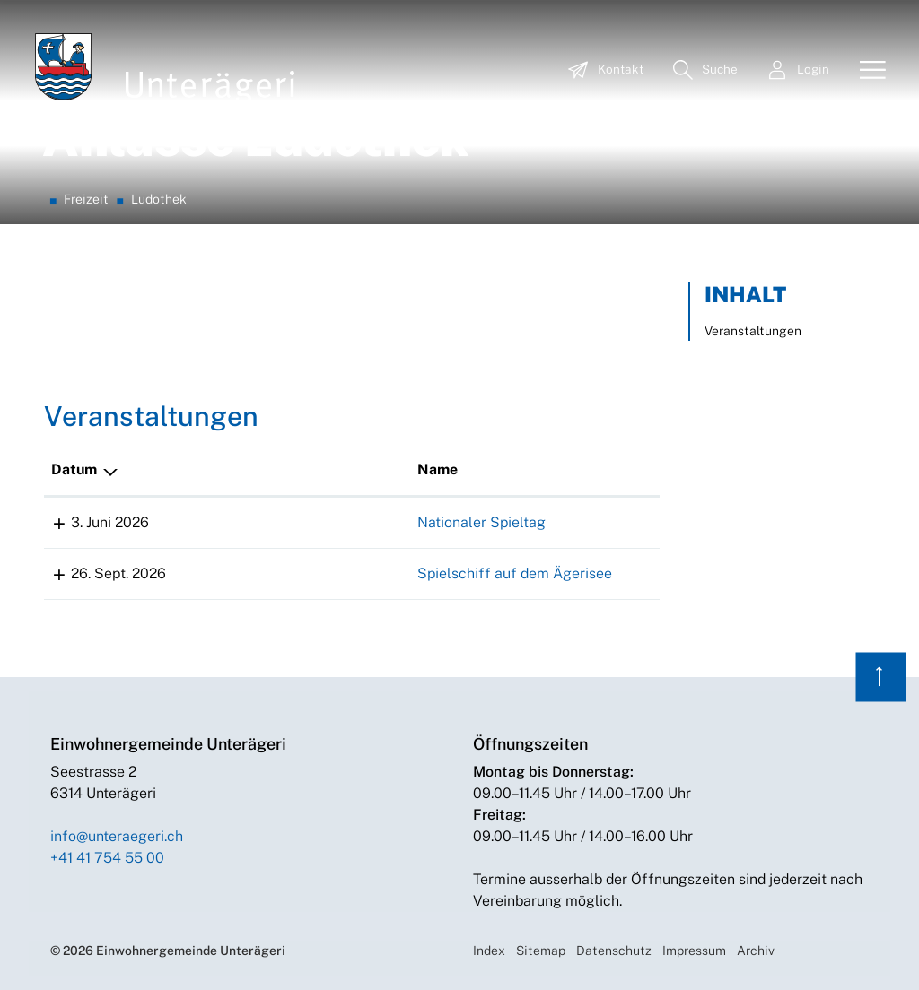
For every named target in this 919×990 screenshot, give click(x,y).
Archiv (756, 950)
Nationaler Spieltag (248, 522)
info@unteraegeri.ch (116, 836)
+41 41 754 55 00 (107, 857)
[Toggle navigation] (866, 70)
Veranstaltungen (753, 331)
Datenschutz (614, 950)
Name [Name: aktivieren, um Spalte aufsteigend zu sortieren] (204, 469)
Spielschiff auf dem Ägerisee (281, 573)
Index (489, 950)
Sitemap (540, 950)
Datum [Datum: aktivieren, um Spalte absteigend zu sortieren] (74, 469)
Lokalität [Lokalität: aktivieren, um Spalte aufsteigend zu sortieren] (465, 469)
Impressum (694, 950)
